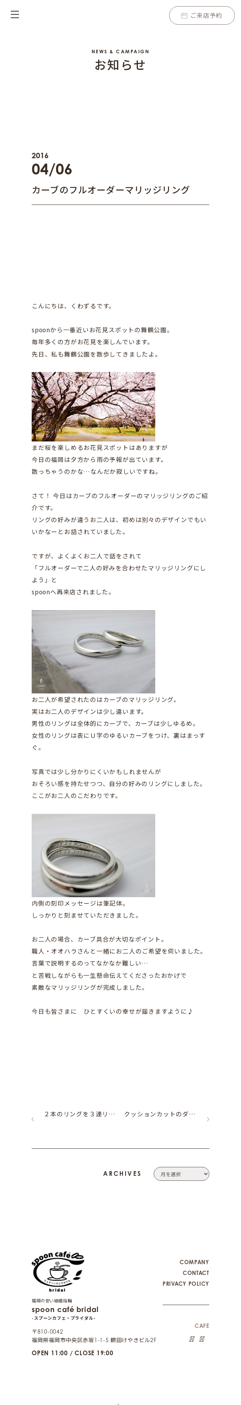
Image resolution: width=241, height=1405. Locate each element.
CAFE (202, 1318)
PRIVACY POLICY (186, 1276)
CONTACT (196, 1265)
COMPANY (194, 1254)
